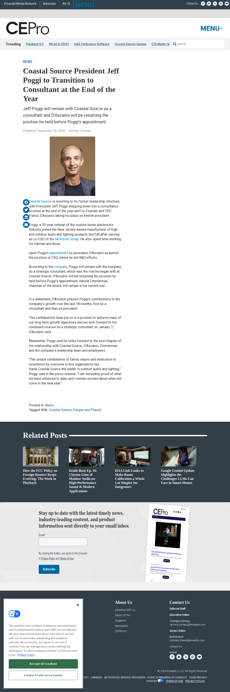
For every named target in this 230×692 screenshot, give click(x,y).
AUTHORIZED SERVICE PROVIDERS (124, 677)
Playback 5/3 (35, 44)
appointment (59, 253)
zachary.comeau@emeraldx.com (188, 624)
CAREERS (96, 677)
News (27, 62)
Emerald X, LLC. (175, 671)
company (60, 267)
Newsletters (121, 626)
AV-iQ (66, 3)
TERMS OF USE (174, 680)
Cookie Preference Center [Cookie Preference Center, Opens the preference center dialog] (43, 675)
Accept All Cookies (43, 663)
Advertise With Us (125, 610)
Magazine (120, 620)
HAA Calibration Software (91, 44)
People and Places (87, 410)
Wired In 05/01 (59, 44)
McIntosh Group (67, 239)
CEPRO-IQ (121, 631)
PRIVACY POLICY (195, 680)
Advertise (49, 3)
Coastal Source (40, 201)
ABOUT (84, 677)
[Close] (78, 605)
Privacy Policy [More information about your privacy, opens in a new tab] (25, 654)
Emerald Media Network (20, 3)
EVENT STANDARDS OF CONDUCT (167, 677)
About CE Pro (122, 615)
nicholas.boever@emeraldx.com (187, 640)
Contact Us (176, 646)
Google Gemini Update (130, 44)
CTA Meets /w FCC (163, 44)
